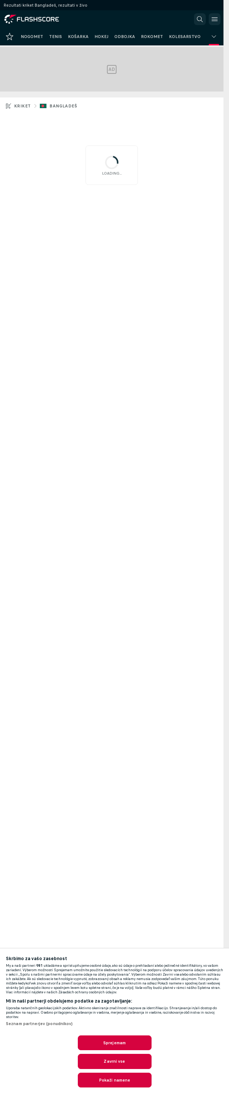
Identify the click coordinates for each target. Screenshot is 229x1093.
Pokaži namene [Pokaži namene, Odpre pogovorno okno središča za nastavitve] (115, 1080)
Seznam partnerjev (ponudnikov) (39, 1023)
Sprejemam (114, 1042)
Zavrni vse (114, 1061)
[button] (200, 19)
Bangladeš (63, 106)
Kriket (22, 106)
